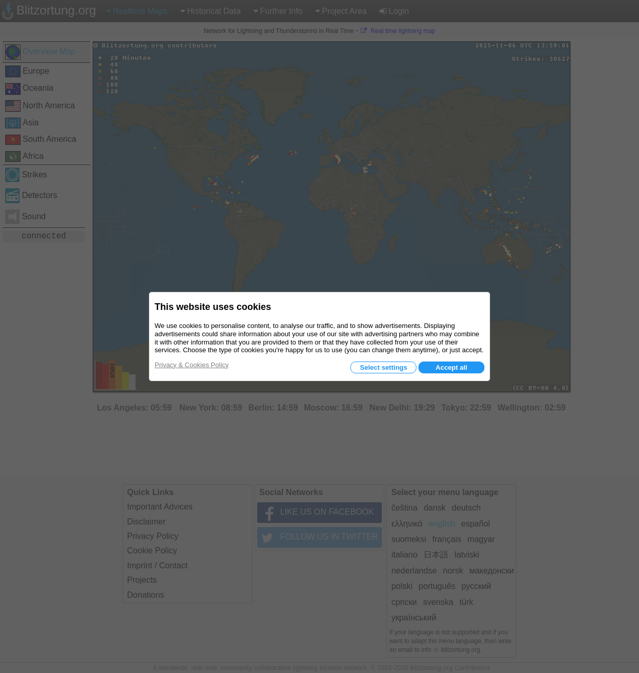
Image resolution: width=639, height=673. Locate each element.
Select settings (383, 367)
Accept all (451, 367)
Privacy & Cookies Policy (192, 365)
